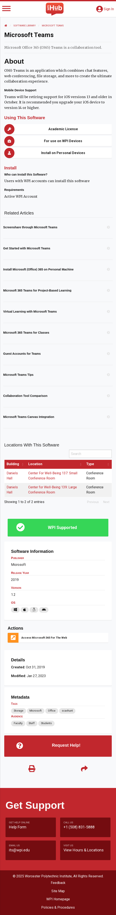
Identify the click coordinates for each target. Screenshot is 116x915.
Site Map (58, 891)
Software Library (24, 25)
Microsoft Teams (53, 25)
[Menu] (6, 9)
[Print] (32, 769)
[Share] (84, 769)
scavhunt (67, 710)
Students (46, 723)
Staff (32, 723)
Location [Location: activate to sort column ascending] (35, 464)
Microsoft (36, 710)
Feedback (58, 883)
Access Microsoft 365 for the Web (44, 637)
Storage (18, 710)
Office (51, 710)
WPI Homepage (58, 899)
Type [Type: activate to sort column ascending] (90, 464)
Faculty (18, 723)
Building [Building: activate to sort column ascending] (13, 464)
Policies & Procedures (58, 907)
